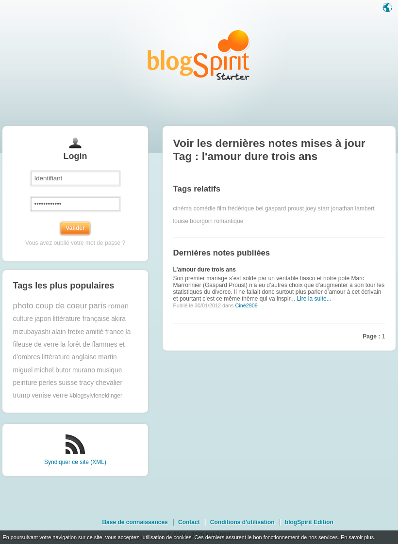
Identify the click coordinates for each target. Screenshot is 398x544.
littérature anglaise (69, 357)
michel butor (52, 370)
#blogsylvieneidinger (95, 395)
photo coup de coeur (50, 305)
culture (23, 318)
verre (59, 395)
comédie (205, 208)
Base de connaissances (134, 522)
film (221, 208)
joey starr (317, 208)
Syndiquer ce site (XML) (75, 462)
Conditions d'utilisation (242, 522)
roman (118, 306)
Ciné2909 (246, 305)
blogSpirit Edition (309, 522)
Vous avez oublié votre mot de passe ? (75, 243)
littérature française (80, 318)
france (114, 332)
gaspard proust (284, 208)
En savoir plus (357, 537)
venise (41, 395)
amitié (95, 332)
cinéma (182, 208)
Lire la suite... (314, 298)
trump (21, 395)
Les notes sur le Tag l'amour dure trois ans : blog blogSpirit (199, 54)
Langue (388, 8)
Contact (189, 522)
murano (83, 370)
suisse (68, 382)
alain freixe (68, 332)
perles (48, 382)
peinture (25, 382)
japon (42, 318)
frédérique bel (245, 208)
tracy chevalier (100, 382)
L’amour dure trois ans (204, 269)
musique (109, 370)
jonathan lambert (352, 208)
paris (97, 305)
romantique (228, 221)
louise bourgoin (193, 221)
